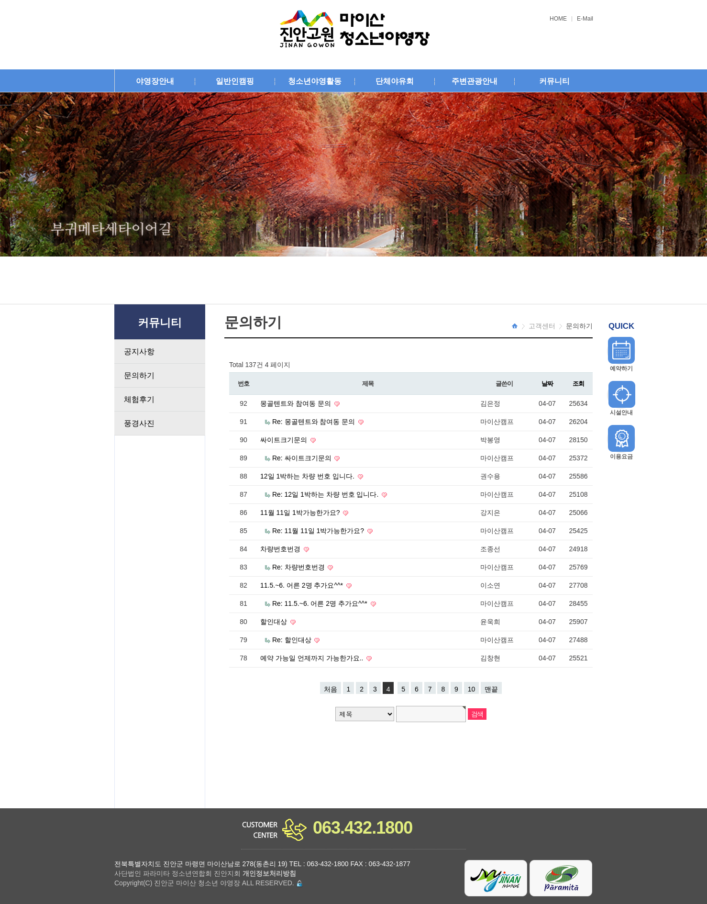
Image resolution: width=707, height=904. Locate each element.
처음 (330, 689)
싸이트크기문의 (284, 440)
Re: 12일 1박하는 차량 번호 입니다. (326, 494)
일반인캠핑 (235, 81)
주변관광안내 (474, 81)
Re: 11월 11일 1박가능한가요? (319, 531)
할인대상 (274, 621)
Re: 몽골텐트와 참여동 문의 (314, 421)
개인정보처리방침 (269, 873)
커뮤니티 (554, 81)
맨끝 (491, 689)
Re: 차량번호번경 (299, 567)
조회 (578, 383)
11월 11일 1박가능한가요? (301, 512)
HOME (558, 19)
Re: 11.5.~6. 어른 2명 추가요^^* (320, 603)
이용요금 (621, 456)
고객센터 (542, 326)
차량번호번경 (281, 549)
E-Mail (585, 19)
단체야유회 (395, 81)
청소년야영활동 (315, 81)
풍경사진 (139, 423)
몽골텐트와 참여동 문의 (296, 403)
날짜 (546, 383)
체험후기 (139, 399)
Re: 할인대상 (292, 640)
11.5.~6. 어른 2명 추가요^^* (302, 585)
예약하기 (621, 368)
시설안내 (621, 412)
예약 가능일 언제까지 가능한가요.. (312, 658)
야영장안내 (155, 81)
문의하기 (139, 375)
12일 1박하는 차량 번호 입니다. (308, 476)
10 (471, 689)
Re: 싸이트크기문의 (302, 458)
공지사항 (139, 351)
